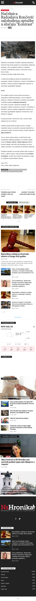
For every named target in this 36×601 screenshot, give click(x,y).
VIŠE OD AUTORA (23, 202)
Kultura (3, 574)
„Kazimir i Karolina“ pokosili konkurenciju (27, 193)
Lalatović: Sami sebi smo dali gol (19, 418)
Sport (2, 580)
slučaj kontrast (17, 171)
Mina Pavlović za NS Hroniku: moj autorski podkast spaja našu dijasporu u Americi (18, 462)
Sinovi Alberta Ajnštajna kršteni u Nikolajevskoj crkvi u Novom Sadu (14, 491)
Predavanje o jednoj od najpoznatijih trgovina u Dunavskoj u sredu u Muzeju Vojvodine (21, 427)
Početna (3, 6)
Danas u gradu (5, 583)
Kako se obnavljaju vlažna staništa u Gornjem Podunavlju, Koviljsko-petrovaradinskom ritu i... (23, 271)
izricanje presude (13, 169)
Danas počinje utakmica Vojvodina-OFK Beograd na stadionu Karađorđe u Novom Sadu (22, 403)
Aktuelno (3, 586)
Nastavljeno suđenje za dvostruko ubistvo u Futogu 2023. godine (6, 216)
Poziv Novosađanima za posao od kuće (15, 397)
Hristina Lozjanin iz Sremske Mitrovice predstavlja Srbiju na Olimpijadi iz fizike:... (22, 304)
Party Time (4, 589)
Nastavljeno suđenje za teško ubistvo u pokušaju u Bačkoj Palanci (17, 216)
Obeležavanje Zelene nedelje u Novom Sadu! (8, 194)
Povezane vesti (12, 202)
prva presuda (22, 169)
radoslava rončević (7, 171)
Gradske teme (5, 571)
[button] (33, 2)
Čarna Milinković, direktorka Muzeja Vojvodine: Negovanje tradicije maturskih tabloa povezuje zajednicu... (22, 283)
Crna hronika (9, 6)
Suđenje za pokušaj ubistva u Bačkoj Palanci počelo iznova (29, 216)
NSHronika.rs (18, 317)
